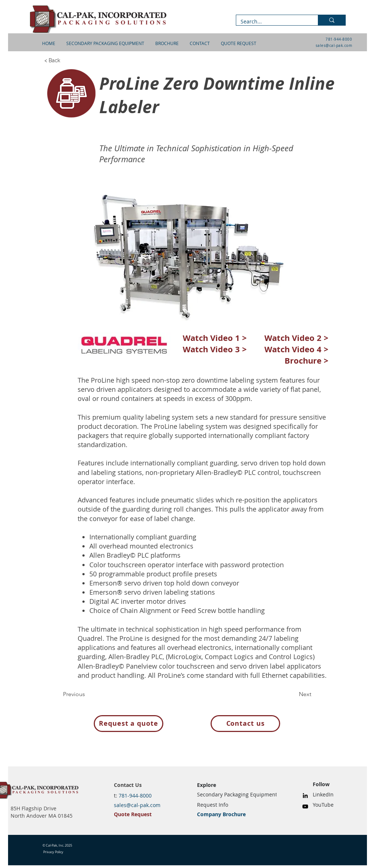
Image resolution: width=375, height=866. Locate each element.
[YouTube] (305, 806)
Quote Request (133, 814)
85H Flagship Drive (33, 808)
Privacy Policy (53, 852)
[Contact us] (245, 723)
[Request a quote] (128, 723)
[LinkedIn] (305, 795)
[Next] (293, 694)
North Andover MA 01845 (42, 815)
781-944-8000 (339, 39)
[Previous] (87, 694)
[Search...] (271, 21)
